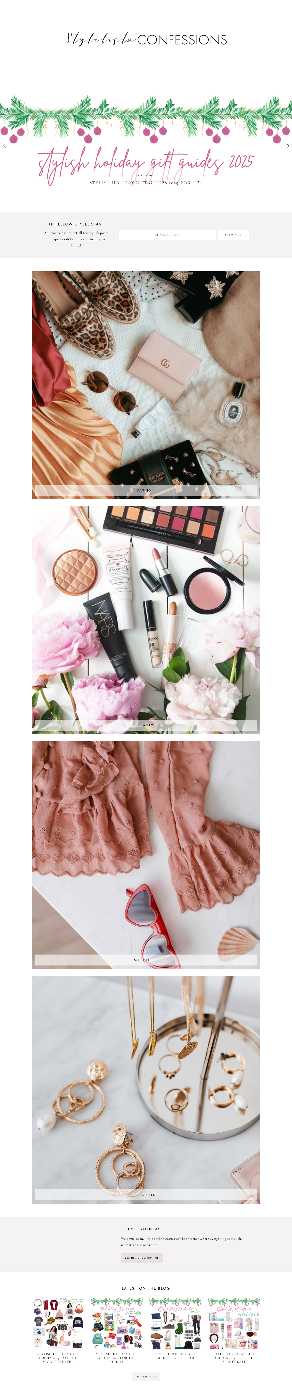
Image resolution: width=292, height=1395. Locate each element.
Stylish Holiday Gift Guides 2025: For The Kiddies (116, 1358)
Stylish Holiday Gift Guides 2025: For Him (175, 1356)
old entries (146, 1376)
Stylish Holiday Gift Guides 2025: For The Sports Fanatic (57, 1358)
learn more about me (142, 1258)
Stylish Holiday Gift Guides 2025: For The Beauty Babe (234, 1358)
